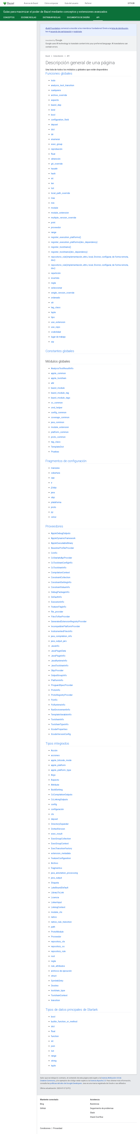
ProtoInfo (55, 690)
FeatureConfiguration (61, 858)
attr (52, 383)
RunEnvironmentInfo (60, 709)
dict (53, 129)
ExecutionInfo (57, 602)
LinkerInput (56, 902)
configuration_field (60, 119)
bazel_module (58, 388)
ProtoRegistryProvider (62, 695)
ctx (52, 814)
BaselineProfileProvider (62, 548)
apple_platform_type (61, 770)
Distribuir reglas (51, 17)
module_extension (60, 212)
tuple (53, 312)
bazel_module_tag (60, 393)
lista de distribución (120, 28)
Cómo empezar (51, 3)
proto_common (58, 437)
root (53, 956)
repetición (56, 273)
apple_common (58, 373)
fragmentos (56, 868)
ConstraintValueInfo (60, 587)
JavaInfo (55, 646)
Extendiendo (58, 56)
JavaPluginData (58, 651)
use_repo (55, 327)
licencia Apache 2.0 (98, 1081)
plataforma (56, 502)
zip (52, 341)
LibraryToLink (57, 892)
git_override (57, 163)
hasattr (54, 168)
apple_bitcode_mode (61, 760)
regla (53, 283)
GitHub (131, 3)
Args (53, 775)
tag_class (55, 307)
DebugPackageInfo (60, 592)
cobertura (55, 473)
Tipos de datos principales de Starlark (72, 1010)
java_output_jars (59, 641)
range (53, 232)
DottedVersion (58, 829)
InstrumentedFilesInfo (61, 631)
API (68, 56)
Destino (55, 985)
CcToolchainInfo (58, 567)
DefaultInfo (56, 597)
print (53, 222)
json (53, 1046)
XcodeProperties (59, 729)
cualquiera (56, 90)
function (55, 1036)
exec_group (56, 144)
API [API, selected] (97, 17)
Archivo (54, 863)
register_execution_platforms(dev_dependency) (74, 242)
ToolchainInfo (57, 719)
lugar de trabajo (58, 337)
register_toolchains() (61, 247)
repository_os (58, 946)
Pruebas (55, 451)
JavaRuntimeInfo (59, 660)
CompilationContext (60, 572)
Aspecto (55, 780)
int (52, 178)
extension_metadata (61, 853)
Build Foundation (53, 28)
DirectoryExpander (60, 824)
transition (55, 1000)
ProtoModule (57, 931)
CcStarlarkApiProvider (61, 558)
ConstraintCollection (60, 577)
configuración (57, 809)
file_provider (57, 611)
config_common (58, 412)
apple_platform (58, 765)
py (52, 512)
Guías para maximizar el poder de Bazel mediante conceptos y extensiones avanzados (55, 11)
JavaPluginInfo (58, 655)
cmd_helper (56, 407)
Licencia (55, 897)
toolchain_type (58, 990)
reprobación (56, 149)
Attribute (55, 784)
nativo (54, 917)
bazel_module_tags (60, 398)
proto (53, 507)
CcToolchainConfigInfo (61, 562)
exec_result (56, 833)
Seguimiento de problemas (101, 1108)
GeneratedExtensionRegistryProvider (69, 621)
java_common (57, 422)
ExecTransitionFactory (61, 848)
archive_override (59, 95)
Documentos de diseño (78, 17)
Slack (92, 1113)
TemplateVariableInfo (61, 714)
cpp (53, 478)
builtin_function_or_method (64, 1021)
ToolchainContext (59, 995)
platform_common (59, 432)
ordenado (55, 297)
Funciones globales (59, 73)
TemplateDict (57, 446)
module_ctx (56, 912)
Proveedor (56, 936)
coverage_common (60, 417)
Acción (54, 750)
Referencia (89, 3)
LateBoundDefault (59, 887)
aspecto (55, 100)
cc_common (57, 402)
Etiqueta (55, 882)
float (53, 154)
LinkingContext (58, 907)
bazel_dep (56, 105)
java (53, 492)
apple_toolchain (58, 378)
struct (53, 976)
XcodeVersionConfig (61, 734)
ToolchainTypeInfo (59, 724)
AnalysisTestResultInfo (62, 368)
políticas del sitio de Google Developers (66, 1083)
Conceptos (8, 17)
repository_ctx (58, 941)
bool (53, 114)
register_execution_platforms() (66, 237)
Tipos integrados (57, 743)
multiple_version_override (63, 217)
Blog (42, 1104)
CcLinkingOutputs (59, 799)
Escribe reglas (28, 17)
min (52, 203)
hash (53, 173)
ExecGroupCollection (61, 838)
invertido (55, 278)
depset (54, 124)
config (54, 804)
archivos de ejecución (61, 971)
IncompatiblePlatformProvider (65, 626)
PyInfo (54, 700)
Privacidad (57, 1128)
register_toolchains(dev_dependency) (69, 252)
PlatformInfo (57, 680)
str (52, 302)
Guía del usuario (71, 3)
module (54, 208)
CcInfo (54, 553)
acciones (55, 755)
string (53, 1060)
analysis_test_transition (62, 85)
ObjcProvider (57, 670)
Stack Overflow (96, 1117)
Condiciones (45, 1128)
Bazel (48, 56)
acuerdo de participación (61, 31)
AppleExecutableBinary (62, 543)
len (52, 183)
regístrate (77, 31)
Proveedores (54, 526)
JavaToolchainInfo (59, 665)
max (53, 198)
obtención (55, 159)
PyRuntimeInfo (58, 704)
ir (51, 482)
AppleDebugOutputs (60, 533)
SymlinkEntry (57, 980)
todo (53, 80)
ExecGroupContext (60, 843)
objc (53, 497)
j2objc (54, 487)
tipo (53, 317)
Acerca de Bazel (31, 3)
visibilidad (56, 332)
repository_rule (58, 951)
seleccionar (56, 288)
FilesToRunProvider (60, 616)
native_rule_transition (61, 922)
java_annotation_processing (64, 873)
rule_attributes (58, 966)
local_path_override (60, 193)
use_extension (58, 322)
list (52, 188)
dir (52, 134)
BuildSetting (57, 789)
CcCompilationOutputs (61, 794)
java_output (56, 878)
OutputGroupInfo (59, 675)
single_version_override (62, 292)
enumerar (55, 139)
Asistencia (94, 1104)
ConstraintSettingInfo (61, 582)
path (53, 927)
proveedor (56, 227)
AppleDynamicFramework (63, 538)
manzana (55, 468)
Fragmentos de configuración (66, 461)
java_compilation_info (61, 636)
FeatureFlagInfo (58, 607)
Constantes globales (60, 351)
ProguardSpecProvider (62, 685)
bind (53, 110)
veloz (53, 517)
